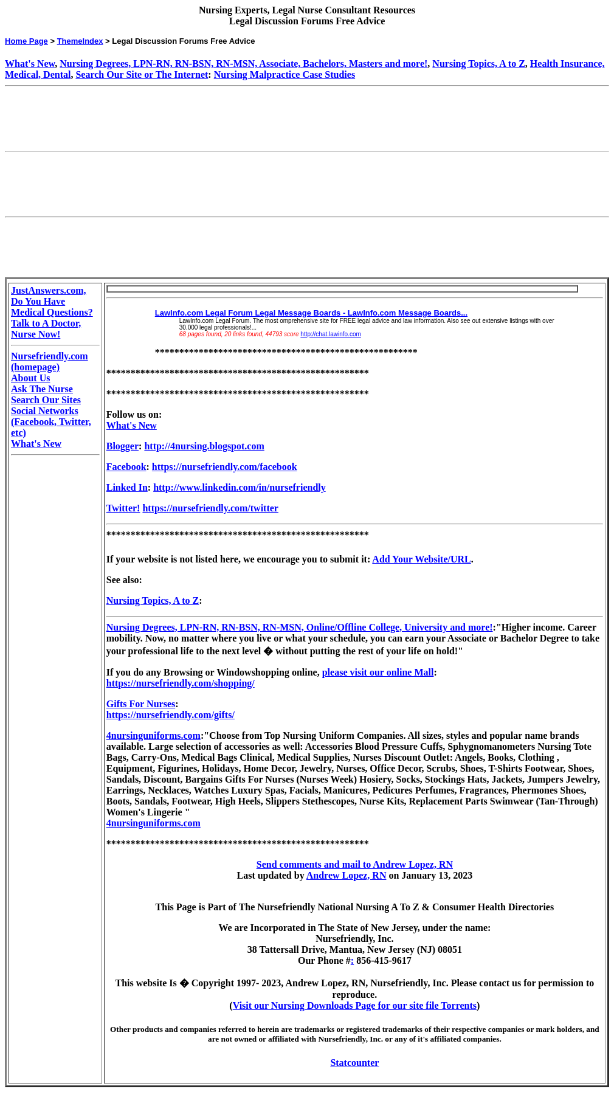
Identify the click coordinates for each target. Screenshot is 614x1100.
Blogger (122, 446)
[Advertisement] (226, 118)
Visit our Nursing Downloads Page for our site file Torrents (355, 1005)
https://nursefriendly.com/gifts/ (170, 715)
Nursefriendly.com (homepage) (49, 361)
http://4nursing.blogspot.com (204, 446)
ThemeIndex (80, 41)
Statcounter (354, 1062)
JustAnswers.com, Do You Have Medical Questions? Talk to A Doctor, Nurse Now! (52, 312)
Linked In (127, 487)
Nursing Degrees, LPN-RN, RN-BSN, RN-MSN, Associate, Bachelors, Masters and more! (243, 63)
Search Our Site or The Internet (141, 74)
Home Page (26, 41)
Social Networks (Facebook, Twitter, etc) (51, 422)
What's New (30, 63)
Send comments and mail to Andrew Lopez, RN (355, 864)
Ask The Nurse (42, 389)
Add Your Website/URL (421, 559)
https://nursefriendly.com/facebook (224, 467)
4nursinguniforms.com (153, 735)
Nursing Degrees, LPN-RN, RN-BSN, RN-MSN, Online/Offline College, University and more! (299, 627)
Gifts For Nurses (140, 704)
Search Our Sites (46, 400)
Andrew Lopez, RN (346, 875)
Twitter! (123, 508)
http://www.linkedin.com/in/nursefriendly (239, 487)
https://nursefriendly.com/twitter (210, 508)
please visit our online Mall (378, 672)
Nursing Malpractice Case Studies (284, 74)
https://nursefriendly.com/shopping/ (180, 683)
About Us (30, 378)
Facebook (126, 467)
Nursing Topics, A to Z (478, 63)
